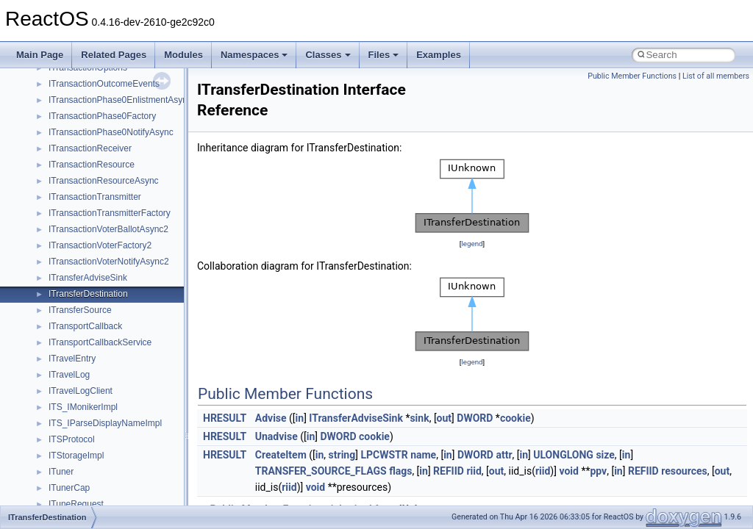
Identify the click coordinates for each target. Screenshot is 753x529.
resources (684, 471)
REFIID (448, 471)
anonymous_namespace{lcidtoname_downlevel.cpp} (151, 334)
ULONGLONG (563, 455)
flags (400, 471)
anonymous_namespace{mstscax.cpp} (124, 350)
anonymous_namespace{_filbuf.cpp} (119, 205)
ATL (56, 496)
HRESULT (224, 418)
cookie (515, 418)
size (605, 455)
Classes (327, 54)
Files (383, 54)
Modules (183, 54)
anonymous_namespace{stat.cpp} (115, 415)
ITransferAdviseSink (356, 418)
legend (471, 244)
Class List (56, 124)
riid (473, 471)
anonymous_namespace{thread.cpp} (120, 431)
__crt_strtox (72, 173)
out (444, 418)
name (423, 455)
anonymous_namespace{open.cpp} (118, 366)
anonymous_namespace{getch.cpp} (119, 302)
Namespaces (254, 54)
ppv (598, 471)
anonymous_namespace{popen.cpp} (120, 383)
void (568, 471)
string (342, 455)
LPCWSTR (383, 455)
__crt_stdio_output (85, 156)
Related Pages (113, 54)
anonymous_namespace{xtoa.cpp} (116, 480)
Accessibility (72, 189)
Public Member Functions (632, 76)
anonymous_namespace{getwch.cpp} (122, 318)
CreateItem (281, 455)
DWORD (475, 418)
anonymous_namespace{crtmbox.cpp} (124, 253)
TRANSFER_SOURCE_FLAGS (321, 471)
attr (504, 455)
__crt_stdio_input (82, 140)
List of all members (715, 76)
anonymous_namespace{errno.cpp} (118, 269)
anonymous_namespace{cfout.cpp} (117, 237)
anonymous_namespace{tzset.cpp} (117, 447)
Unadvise (276, 436)
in (300, 418)
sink (419, 418)
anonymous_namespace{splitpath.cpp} (124, 399)
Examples (438, 54)
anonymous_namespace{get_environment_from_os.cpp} (159, 286)
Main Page (39, 54)
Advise (271, 418)
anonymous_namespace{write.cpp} (117, 463)
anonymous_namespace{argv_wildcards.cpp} (137, 221)
